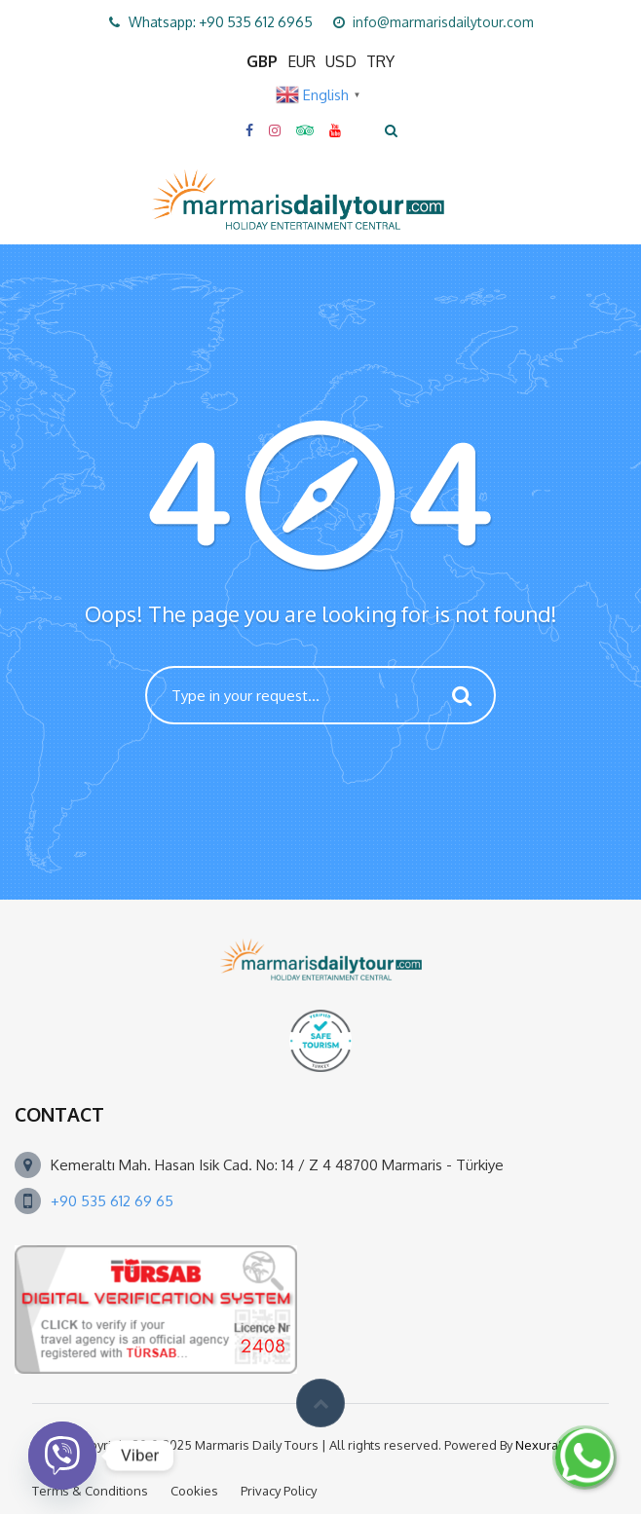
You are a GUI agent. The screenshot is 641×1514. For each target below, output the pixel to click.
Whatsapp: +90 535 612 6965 (221, 22)
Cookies (194, 1490)
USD (341, 61)
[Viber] (62, 1456)
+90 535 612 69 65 (112, 1201)
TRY (380, 61)
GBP (262, 61)
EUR (301, 61)
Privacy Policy (279, 1490)
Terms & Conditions (90, 1490)
